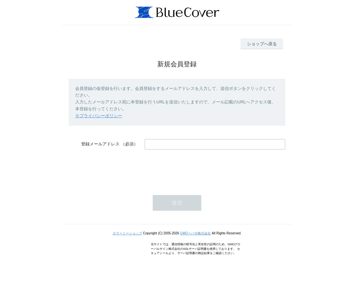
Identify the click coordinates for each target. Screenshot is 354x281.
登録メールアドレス (100, 143)
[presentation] (194, 169)
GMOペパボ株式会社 (195, 233)
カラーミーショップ (127, 233)
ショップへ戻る (262, 43)
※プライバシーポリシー (98, 115)
